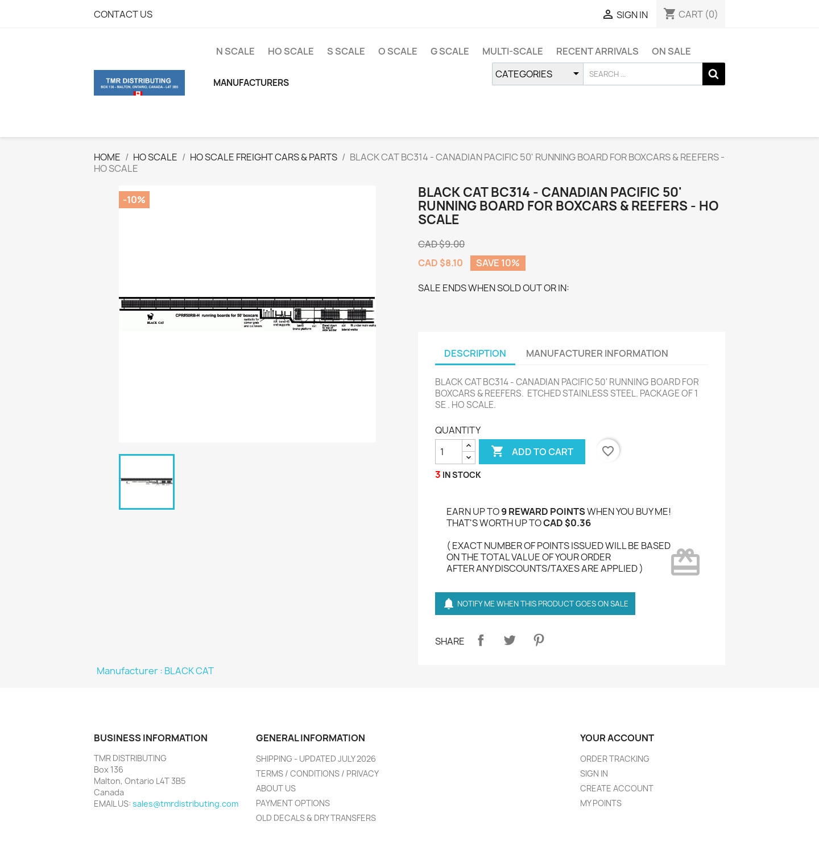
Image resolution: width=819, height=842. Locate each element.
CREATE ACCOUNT (616, 788)
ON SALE (671, 51)
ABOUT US (276, 788)
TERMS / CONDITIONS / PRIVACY (317, 773)
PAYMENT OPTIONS (293, 803)
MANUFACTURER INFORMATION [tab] (597, 353)
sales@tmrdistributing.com (185, 803)
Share (480, 640)
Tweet (509, 640)
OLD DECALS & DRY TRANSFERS (316, 817)
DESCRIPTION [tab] (475, 353)
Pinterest (538, 640)
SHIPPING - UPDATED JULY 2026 (316, 758)
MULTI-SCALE (512, 51)
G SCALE (450, 51)
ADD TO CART (532, 451)
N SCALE (235, 51)
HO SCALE (291, 51)
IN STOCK (461, 474)
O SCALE (397, 51)
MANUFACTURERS (251, 83)
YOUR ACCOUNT (617, 738)
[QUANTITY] (448, 451)
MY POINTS (601, 803)
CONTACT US (123, 14)
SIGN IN (594, 773)
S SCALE (346, 51)
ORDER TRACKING (615, 758)
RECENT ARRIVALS (597, 51)
